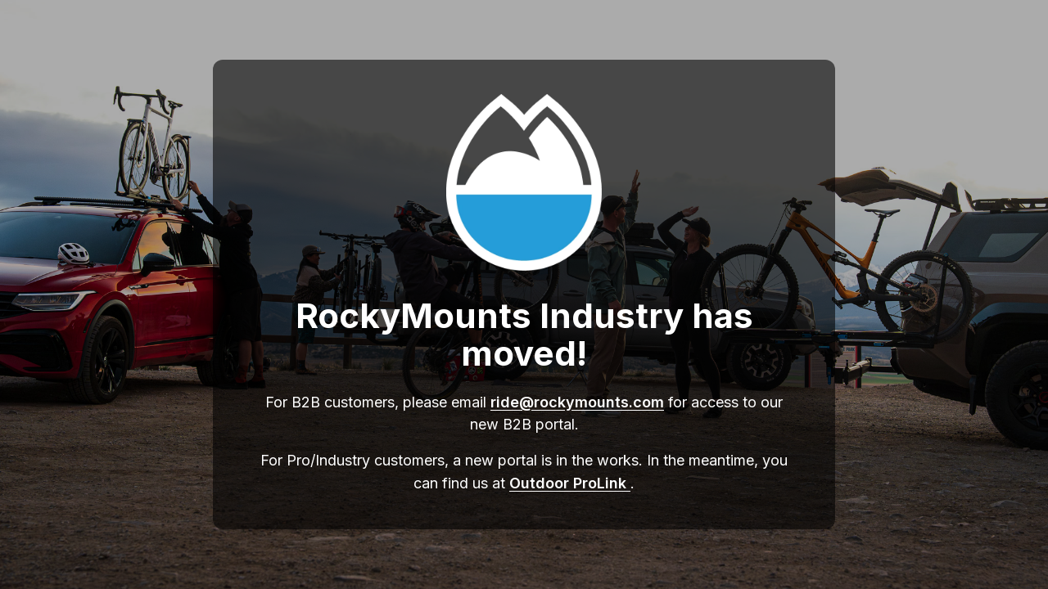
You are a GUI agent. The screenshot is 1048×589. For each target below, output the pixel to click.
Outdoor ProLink (569, 483)
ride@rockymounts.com (577, 402)
